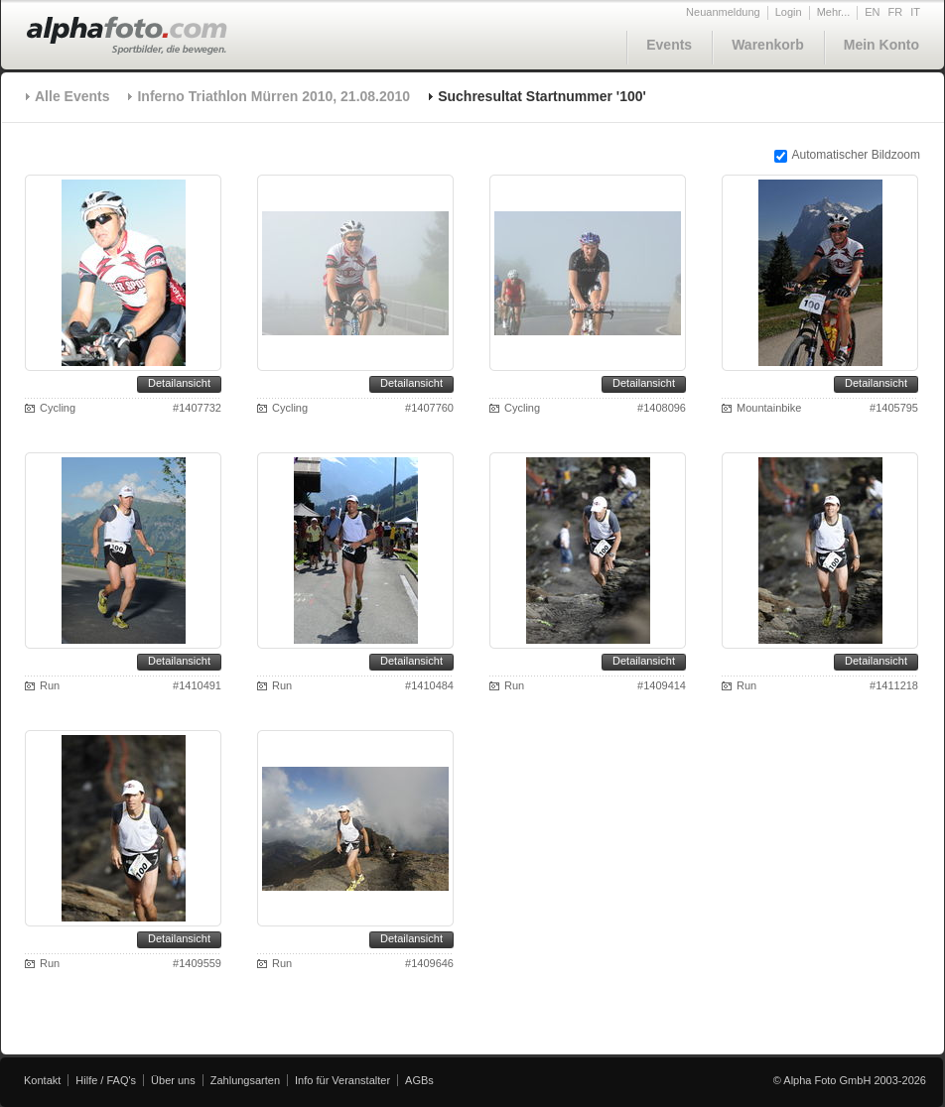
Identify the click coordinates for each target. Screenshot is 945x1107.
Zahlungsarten (245, 1080)
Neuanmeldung (723, 12)
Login (788, 12)
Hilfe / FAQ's (105, 1080)
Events (669, 45)
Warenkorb (768, 45)
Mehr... (834, 12)
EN (872, 12)
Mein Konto (881, 45)
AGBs (419, 1080)
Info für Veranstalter (342, 1080)
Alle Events (72, 96)
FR (895, 12)
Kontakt (42, 1080)
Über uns (173, 1080)
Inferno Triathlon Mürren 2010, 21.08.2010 (273, 96)
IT (915, 12)
